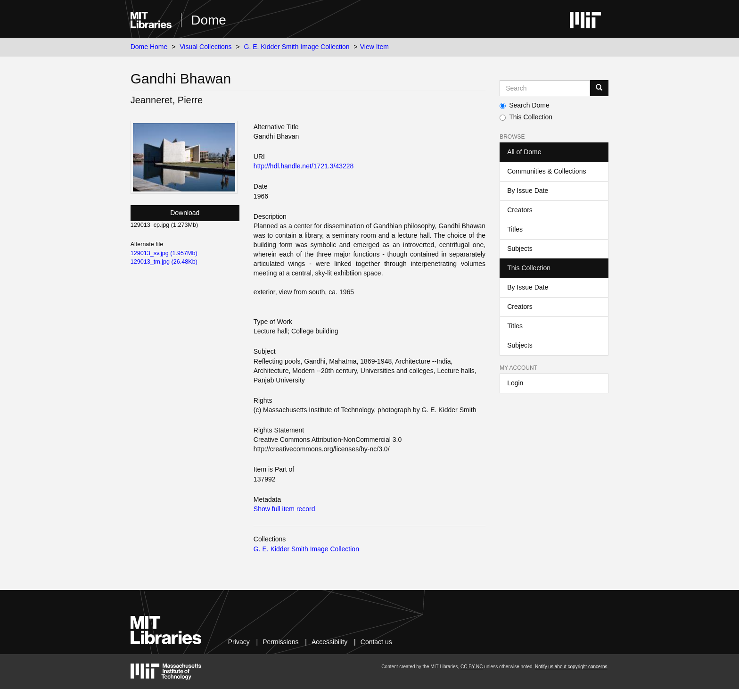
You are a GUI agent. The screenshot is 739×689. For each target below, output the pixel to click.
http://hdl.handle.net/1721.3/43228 (304, 166)
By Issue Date (527, 190)
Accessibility (329, 642)
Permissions (280, 642)
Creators (520, 210)
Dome (208, 20)
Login (515, 383)
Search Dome (525, 105)
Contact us (376, 642)
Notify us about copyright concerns (571, 666)
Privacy (239, 642)
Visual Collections (205, 46)
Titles (515, 229)
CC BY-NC (471, 666)
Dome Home (149, 46)
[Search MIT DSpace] (545, 88)
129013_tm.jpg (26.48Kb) (164, 261)
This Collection (526, 117)
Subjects (520, 248)
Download (184, 212)
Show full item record (284, 509)
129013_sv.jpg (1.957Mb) (164, 253)
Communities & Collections (546, 171)
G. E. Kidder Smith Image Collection (297, 46)
